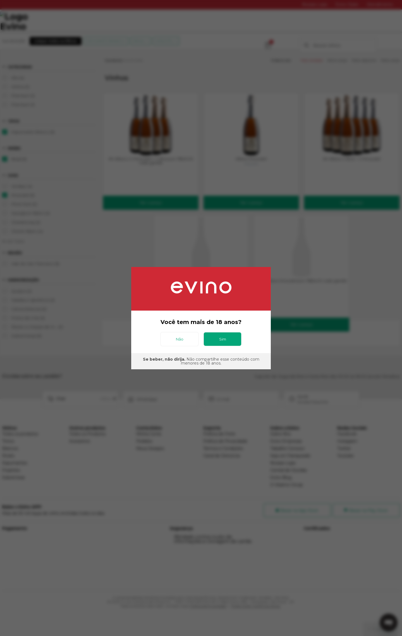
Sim (222, 339)
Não (179, 339)
